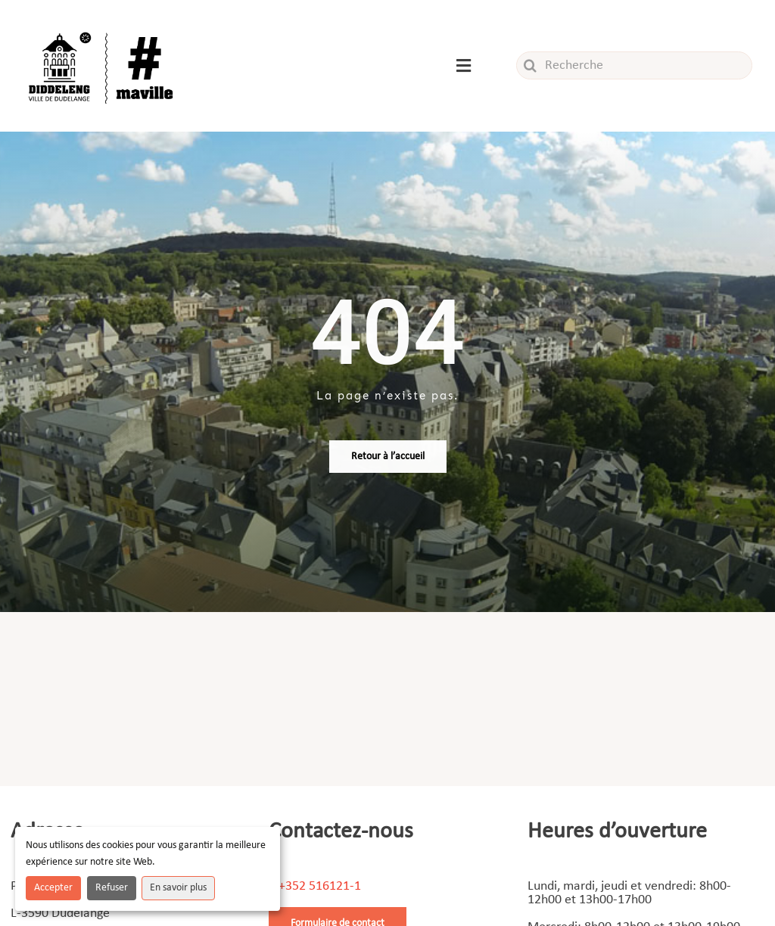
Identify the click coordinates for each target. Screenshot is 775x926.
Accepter (53, 887)
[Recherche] (634, 65)
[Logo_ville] (103, 29)
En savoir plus (178, 887)
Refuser (111, 887)
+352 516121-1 (320, 886)
